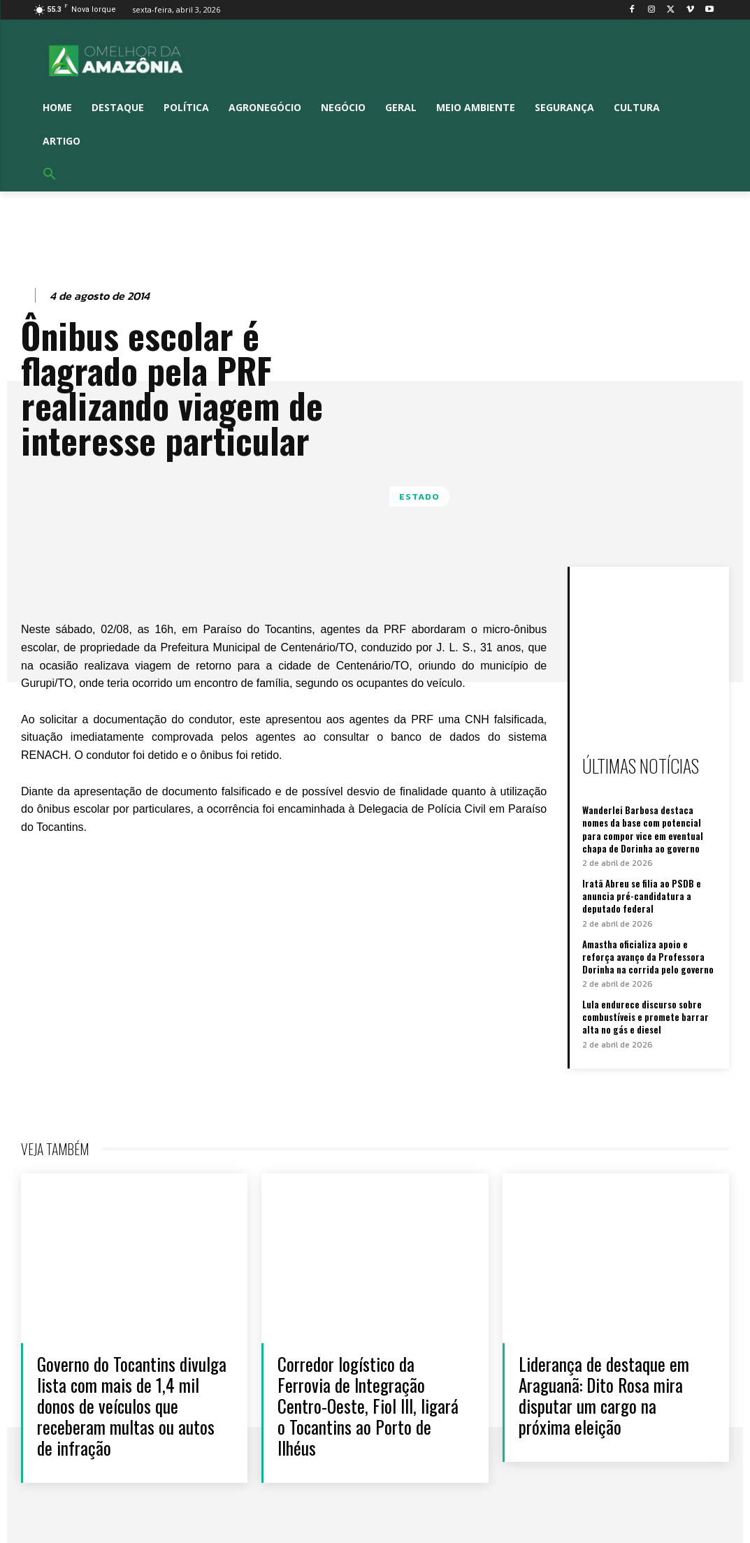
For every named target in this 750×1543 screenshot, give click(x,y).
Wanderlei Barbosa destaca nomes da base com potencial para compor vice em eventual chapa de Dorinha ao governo (642, 829)
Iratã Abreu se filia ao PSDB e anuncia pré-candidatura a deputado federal (641, 895)
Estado (419, 496)
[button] (49, 174)
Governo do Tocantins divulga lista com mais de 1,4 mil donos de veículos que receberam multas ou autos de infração (131, 1406)
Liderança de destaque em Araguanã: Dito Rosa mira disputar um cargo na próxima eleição (604, 1395)
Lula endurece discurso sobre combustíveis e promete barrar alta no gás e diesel (645, 1016)
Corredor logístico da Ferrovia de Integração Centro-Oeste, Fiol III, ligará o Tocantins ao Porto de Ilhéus (368, 1406)
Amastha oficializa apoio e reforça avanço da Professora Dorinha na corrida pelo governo (648, 956)
